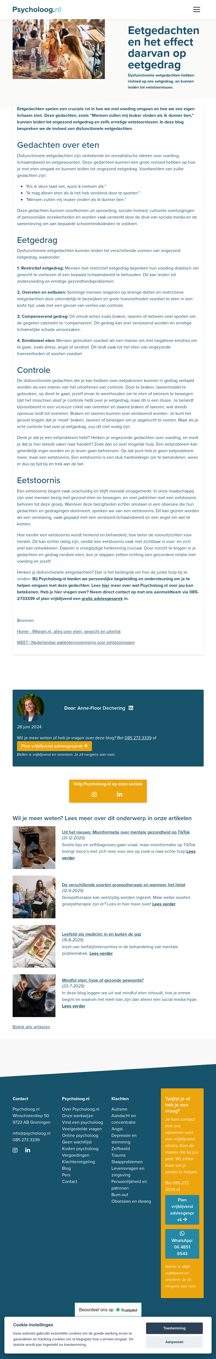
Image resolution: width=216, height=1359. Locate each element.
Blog (66, 1168)
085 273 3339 (138, 738)
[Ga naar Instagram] (95, 795)
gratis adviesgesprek (102, 598)
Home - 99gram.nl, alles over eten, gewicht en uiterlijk (69, 631)
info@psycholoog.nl (32, 1133)
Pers (66, 1175)
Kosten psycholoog (80, 1148)
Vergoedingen (75, 1155)
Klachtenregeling (78, 1162)
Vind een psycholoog (82, 1122)
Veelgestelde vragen (82, 1129)
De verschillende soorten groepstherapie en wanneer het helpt (123, 885)
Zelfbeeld (120, 1148)
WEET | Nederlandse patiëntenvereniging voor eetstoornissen (76, 642)
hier (106, 585)
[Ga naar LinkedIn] (120, 795)
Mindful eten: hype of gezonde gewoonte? (103, 980)
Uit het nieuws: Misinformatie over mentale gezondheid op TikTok (126, 832)
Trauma (118, 1155)
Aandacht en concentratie (123, 1118)
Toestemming (174, 1328)
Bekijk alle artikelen (31, 1027)
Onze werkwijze (77, 1115)
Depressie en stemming (124, 1138)
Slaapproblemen (127, 1162)
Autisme (119, 1109)
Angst (117, 1129)
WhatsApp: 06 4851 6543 (182, 1244)
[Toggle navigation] (197, 9)
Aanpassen (174, 1342)
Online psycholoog (80, 1135)
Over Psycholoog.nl (80, 1109)
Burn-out (119, 1194)
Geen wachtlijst (77, 1142)
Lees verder (164, 904)
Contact (69, 1181)
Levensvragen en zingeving (127, 1171)
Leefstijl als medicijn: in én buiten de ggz (101, 934)
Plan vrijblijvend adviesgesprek (54, 746)
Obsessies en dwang (131, 1201)
